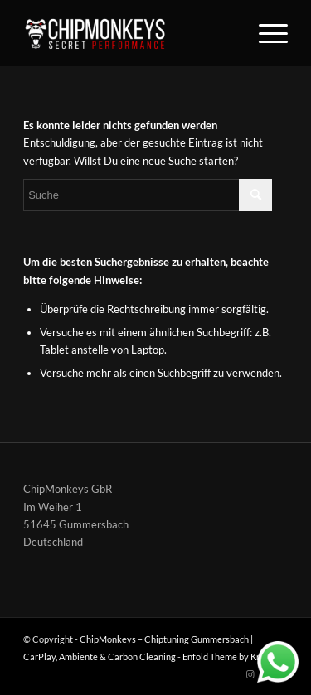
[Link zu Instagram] (250, 674)
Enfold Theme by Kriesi (228, 656)
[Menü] (265, 33)
